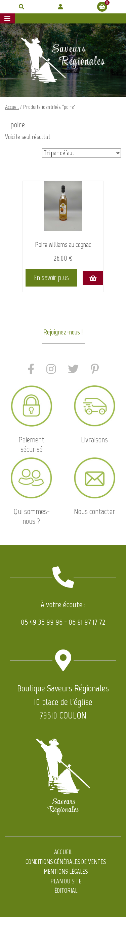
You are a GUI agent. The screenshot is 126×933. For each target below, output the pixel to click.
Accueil (12, 107)
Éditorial (65, 890)
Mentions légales (66, 871)
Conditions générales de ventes (66, 862)
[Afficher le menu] (7, 18)
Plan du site (65, 881)
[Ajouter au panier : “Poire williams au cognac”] (93, 278)
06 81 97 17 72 (87, 622)
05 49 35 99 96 (41, 622)
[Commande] (81, 153)
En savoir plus (51, 277)
